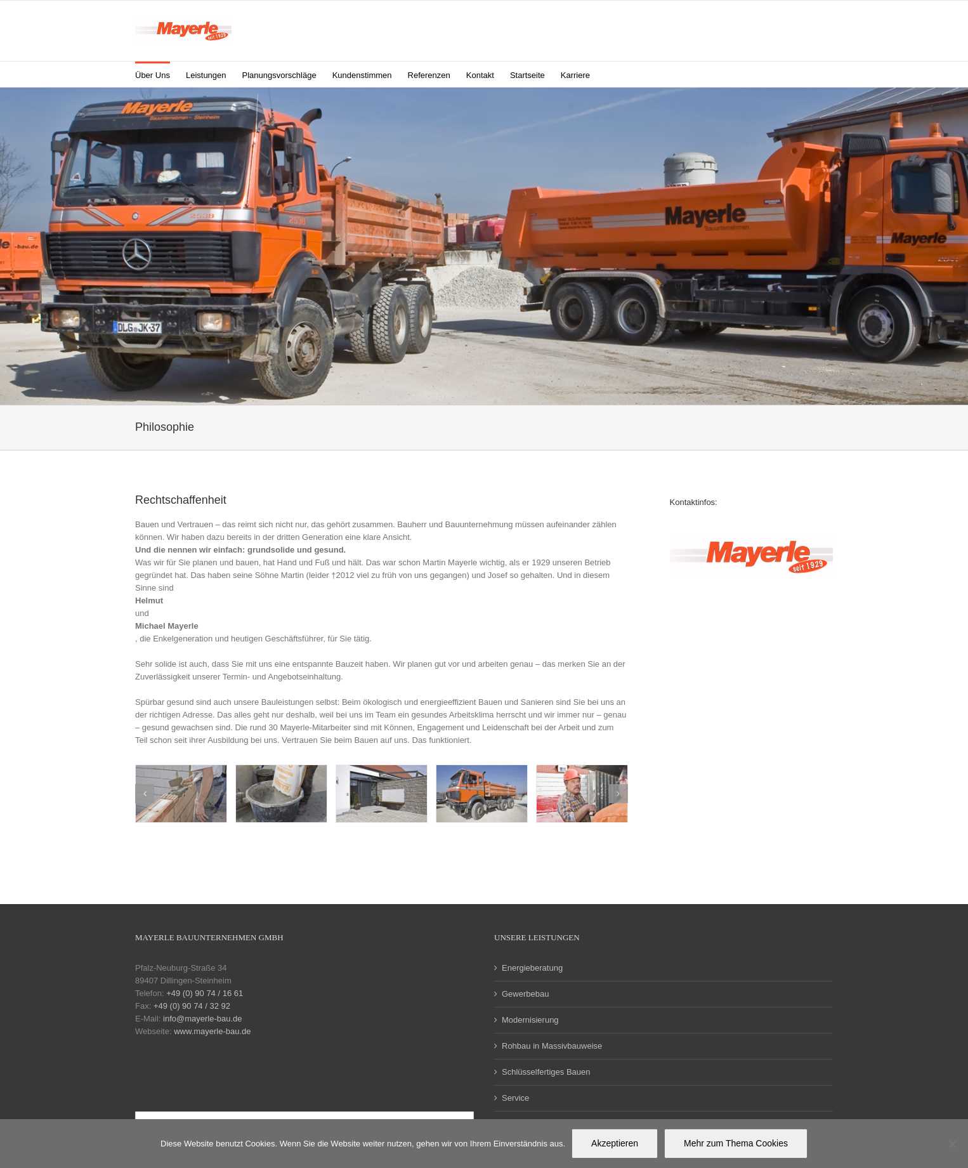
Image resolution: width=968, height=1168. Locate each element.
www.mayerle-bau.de (212, 1031)
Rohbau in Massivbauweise (552, 1046)
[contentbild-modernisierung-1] (181, 793)
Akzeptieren (614, 1143)
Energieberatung (532, 968)
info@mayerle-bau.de (202, 1018)
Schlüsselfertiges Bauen (546, 1072)
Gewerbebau (525, 994)
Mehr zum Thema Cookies (736, 1143)
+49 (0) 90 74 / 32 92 (192, 1006)
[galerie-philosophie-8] (582, 793)
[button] (609, 74)
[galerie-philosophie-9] (481, 793)
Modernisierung (530, 1020)
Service (515, 1098)
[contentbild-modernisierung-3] (381, 793)
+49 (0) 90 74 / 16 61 (204, 993)
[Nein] (952, 1144)
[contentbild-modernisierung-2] (281, 793)
